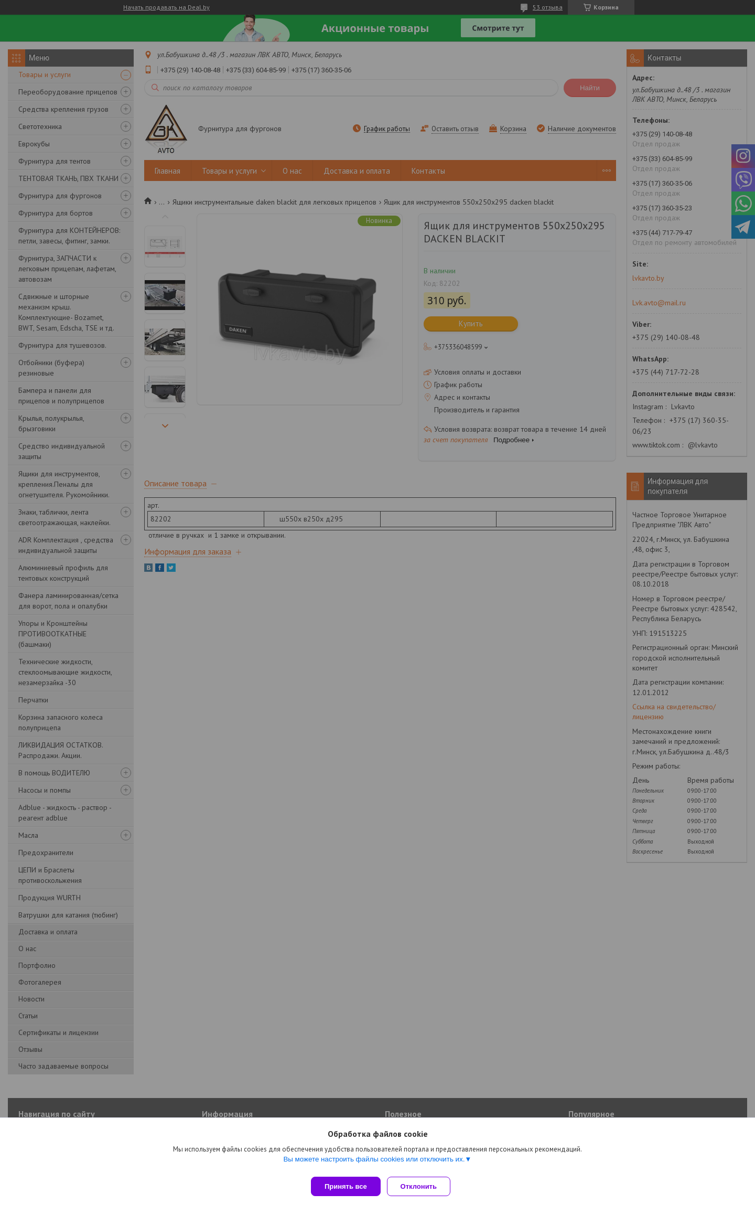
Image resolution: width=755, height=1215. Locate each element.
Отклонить (423, 1186)
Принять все (346, 1186)
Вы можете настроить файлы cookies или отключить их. (374, 1163)
